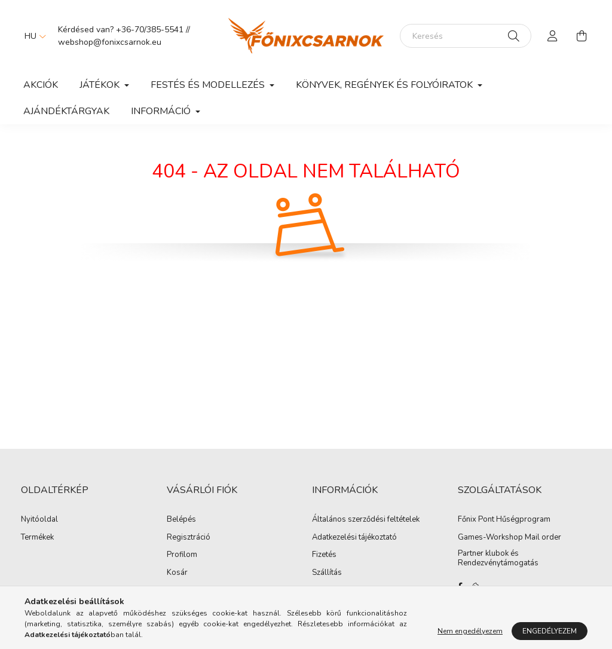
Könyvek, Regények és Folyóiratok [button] (385, 84)
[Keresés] (465, 36)
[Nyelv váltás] (32, 36)
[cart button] (581, 36)
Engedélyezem (549, 631)
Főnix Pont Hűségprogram (504, 520)
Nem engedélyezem (470, 631)
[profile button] (553, 36)
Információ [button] (162, 111)
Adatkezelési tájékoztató (354, 538)
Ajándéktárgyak (66, 111)
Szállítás (327, 573)
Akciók (40, 84)
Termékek (37, 538)
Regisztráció (188, 538)
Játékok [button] (100, 84)
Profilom (182, 555)
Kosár (177, 573)
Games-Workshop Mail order (509, 538)
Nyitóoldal (39, 520)
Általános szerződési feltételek (366, 520)
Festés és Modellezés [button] (209, 84)
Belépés (181, 520)
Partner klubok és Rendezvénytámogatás (498, 558)
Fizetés (324, 555)
